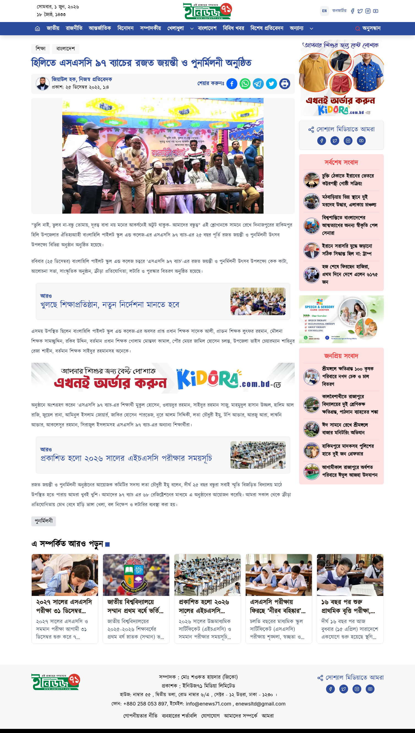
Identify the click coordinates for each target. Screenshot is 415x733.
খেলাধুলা (175, 28)
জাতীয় (53, 28)
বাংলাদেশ (207, 28)
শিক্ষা (40, 49)
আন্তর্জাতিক (100, 28)
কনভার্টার (339, 11)
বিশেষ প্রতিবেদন (267, 28)
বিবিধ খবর (233, 28)
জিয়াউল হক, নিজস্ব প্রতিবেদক (82, 80)
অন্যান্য (296, 28)
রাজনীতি (74, 28)
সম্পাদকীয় (150, 28)
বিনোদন (126, 28)
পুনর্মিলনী (44, 521)
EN (324, 11)
